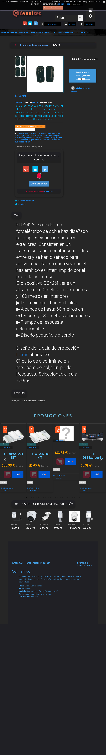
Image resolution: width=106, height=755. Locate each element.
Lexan (22, 354)
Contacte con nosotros (52, 24)
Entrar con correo (39, 183)
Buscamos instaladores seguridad (33, 640)
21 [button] (72, 497)
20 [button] (70, 497)
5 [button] (34, 497)
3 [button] (29, 497)
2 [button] (26, 497)
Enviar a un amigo (26, 201)
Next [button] (101, 459)
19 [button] (67, 497)
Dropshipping (33, 633)
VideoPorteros (19, 614)
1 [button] (24, 497)
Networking (18, 591)
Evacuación (18, 696)
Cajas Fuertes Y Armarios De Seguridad (18, 686)
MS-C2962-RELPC (44, 524)
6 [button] (36, 497)
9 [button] (43, 497)
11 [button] (48, 497)
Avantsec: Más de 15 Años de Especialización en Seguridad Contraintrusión (34, 688)
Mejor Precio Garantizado (43, 33)
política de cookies (65, 4)
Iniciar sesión (88, 24)
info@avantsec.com (85, 593)
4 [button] (31, 497)
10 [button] (46, 497)
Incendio (17, 659)
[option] (13, 459)
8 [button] (41, 497)
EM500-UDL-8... (57, 524)
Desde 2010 (84, 33)
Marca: (35, 102)
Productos (24, 33)
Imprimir (22, 204)
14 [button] (55, 497)
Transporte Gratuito (68, 33)
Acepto (46, 8)
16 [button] (60, 497)
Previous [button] (5, 459)
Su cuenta (72, 24)
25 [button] (82, 497)
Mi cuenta (45, 563)
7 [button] (38, 497)
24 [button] (79, 497)
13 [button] (53, 497)
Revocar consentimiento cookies (34, 665)
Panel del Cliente (9, 33)
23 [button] (77, 497)
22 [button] (75, 497)
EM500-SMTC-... (14, 524)
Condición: (20, 102)
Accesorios (18, 647)
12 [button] (50, 497)
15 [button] (58, 497)
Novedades (32, 574)
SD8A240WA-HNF (72, 524)
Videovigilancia (19, 574)
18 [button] (65, 497)
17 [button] (62, 497)
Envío (30, 617)
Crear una (48, 192)
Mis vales (46, 603)
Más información (56, 8)
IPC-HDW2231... (29, 524)
